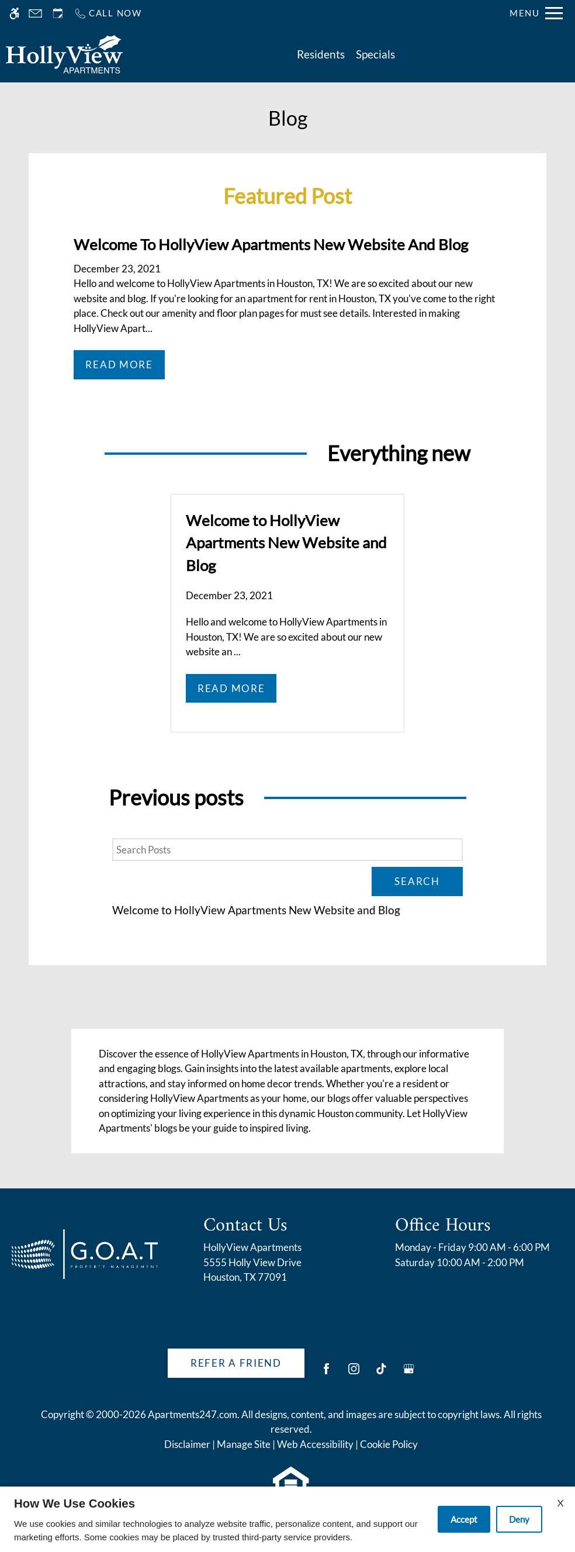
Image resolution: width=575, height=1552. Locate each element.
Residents (321, 54)
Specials (375, 54)
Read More (119, 364)
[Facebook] (326, 1373)
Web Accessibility (315, 1444)
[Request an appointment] (58, 13)
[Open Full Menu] (536, 13)
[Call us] (108, 13)
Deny (519, 1519)
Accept (464, 1519)
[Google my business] (409, 1373)
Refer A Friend (236, 1363)
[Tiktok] (381, 1373)
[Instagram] (354, 1373)
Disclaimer (187, 1444)
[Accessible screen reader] (14, 13)
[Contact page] (35, 13)
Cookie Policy (389, 1444)
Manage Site (244, 1444)
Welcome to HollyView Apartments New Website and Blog (256, 910)
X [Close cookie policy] (560, 1502)
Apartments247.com (192, 1414)
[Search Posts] (287, 850)
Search (416, 881)
